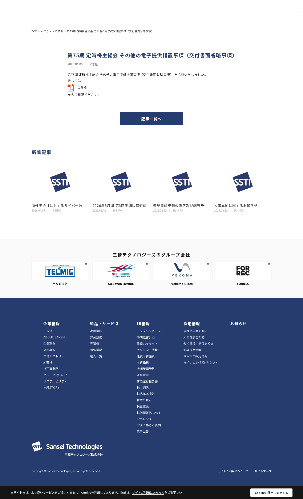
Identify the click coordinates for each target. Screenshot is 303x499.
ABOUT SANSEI (54, 337)
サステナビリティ (55, 381)
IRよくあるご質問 (149, 425)
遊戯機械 (96, 331)
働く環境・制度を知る (198, 343)
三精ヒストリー (53, 356)
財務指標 (143, 362)
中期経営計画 (146, 337)
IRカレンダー (146, 419)
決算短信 (143, 375)
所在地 (47, 362)
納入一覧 (96, 356)
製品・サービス (122, 10)
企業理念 (49, 343)
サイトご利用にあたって (233, 471)
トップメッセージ (149, 331)
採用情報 (163, 10)
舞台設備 (96, 337)
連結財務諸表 (146, 356)
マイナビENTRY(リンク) (200, 362)
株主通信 (143, 387)
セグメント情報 (147, 350)
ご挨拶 (47, 331)
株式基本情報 (146, 394)
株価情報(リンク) (148, 412)
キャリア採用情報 (195, 356)
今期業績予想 (146, 368)
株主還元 (143, 406)
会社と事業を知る (195, 331)
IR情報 (145, 10)
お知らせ (182, 10)
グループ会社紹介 (55, 375)
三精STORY (51, 387)
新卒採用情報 (192, 350)
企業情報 (97, 10)
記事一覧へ (151, 118)
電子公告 (143, 431)
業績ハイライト (147, 343)
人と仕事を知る (194, 337)
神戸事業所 (50, 368)
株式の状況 (144, 400)
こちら (82, 87)
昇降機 (94, 343)
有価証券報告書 (147, 381)
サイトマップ (263, 471)
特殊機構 (96, 350)
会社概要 (49, 350)
